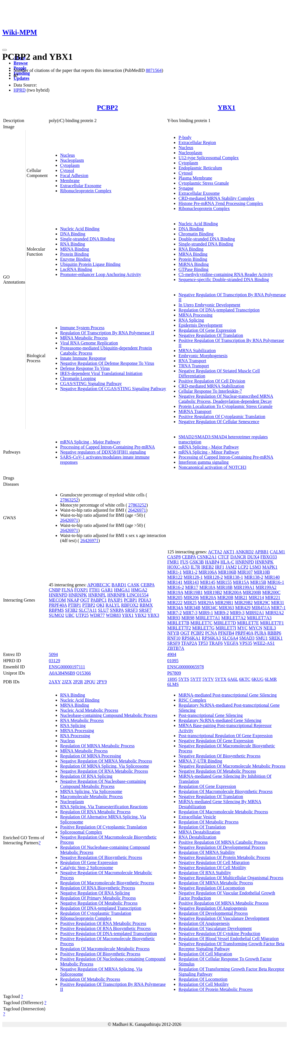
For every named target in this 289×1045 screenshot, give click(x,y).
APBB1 (262, 551)
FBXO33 (268, 556)
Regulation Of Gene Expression (207, 330)
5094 (53, 654)
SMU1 (262, 638)
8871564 (154, 70)
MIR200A (232, 592)
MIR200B (252, 592)
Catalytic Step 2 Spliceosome (86, 867)
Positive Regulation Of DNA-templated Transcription (108, 933)
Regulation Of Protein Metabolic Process (215, 989)
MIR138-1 (233, 577)
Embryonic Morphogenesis (202, 355)
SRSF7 (145, 610)
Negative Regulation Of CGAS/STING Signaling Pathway (113, 388)
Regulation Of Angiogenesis (203, 923)
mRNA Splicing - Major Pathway (90, 441)
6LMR (271, 679)
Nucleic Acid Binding (80, 228)
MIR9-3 (237, 612)
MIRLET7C (202, 622)
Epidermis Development (200, 325)
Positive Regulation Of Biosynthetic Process (100, 953)
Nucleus (67, 155)
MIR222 (174, 602)
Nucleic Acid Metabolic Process (89, 710)
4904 (171, 654)
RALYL (113, 605)
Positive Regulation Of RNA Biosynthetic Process (105, 928)
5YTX (221, 679)
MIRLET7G (203, 628)
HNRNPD (58, 595)
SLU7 (103, 610)
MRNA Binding (74, 249)
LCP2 (243, 567)
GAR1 (107, 589)
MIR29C (262, 602)
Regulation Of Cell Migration (205, 953)
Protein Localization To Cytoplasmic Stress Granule (225, 406)
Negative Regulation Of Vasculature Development (223, 918)
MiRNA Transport (194, 411)
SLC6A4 (230, 638)
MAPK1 (269, 567)
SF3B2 (71, 610)
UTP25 (82, 615)
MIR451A (261, 607)
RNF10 (173, 638)
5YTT (195, 679)
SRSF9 (173, 643)
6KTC (244, 679)
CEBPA (147, 584)
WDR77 (97, 615)
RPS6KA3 (211, 638)
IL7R (195, 567)
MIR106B (227, 572)
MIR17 (191, 587)
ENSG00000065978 (185, 666)
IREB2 (207, 567)
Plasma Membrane (195, 178)
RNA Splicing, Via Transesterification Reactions (104, 806)
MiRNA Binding (193, 264)
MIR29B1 (224, 602)
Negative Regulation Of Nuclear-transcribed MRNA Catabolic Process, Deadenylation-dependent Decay (225, 399)
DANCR (238, 556)
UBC (70, 615)
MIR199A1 (244, 587)
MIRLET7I (226, 628)
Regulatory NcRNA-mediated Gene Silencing (219, 720)
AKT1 (229, 551)
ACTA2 (215, 551)
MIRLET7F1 (272, 622)
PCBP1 (130, 600)
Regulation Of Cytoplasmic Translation (95, 913)
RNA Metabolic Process (82, 720)
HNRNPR (116, 595)
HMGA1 (122, 589)
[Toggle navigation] (4, 50)
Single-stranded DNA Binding (87, 239)
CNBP (54, 589)
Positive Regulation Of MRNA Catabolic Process (223, 842)
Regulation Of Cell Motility (203, 984)
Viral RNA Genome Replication (89, 343)
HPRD (20, 90)
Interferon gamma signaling (203, 462)
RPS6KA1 (191, 638)
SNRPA (117, 610)
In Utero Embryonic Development (209, 304)
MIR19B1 (193, 592)
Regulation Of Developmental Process (213, 913)
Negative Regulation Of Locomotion (211, 887)
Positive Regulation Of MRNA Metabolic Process (223, 903)
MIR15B (258, 582)
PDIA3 (144, 600)
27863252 (69, 500)
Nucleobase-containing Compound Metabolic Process (108, 715)
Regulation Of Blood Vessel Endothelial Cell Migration (228, 938)
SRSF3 (131, 610)
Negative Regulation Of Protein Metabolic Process (224, 857)
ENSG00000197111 (67, 666)
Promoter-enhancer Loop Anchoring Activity (100, 274)
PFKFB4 (226, 633)
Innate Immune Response (83, 358)
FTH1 (94, 589)
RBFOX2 (129, 605)
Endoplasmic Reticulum (200, 167)
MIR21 (241, 597)
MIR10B (262, 572)
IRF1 (219, 567)
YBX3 (153, 615)
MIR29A (206, 602)
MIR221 (272, 597)
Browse (21, 63)
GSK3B (197, 562)
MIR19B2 (213, 592)
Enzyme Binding (75, 259)
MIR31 (277, 602)
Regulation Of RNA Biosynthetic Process (97, 887)
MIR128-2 (213, 577)
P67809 (174, 673)
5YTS (183, 679)
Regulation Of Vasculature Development (215, 928)
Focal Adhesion (74, 175)
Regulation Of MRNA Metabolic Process (97, 745)
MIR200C (271, 592)
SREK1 (276, 638)
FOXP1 (81, 589)
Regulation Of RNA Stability (204, 872)
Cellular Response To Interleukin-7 (210, 391)
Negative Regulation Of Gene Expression (215, 740)
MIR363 (226, 607)
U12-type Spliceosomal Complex (208, 157)
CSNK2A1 (207, 556)
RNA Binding (72, 244)
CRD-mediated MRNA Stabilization (211, 386)
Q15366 (83, 673)
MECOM (57, 600)
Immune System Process (82, 327)
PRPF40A (58, 605)
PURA (260, 633)
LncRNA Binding (76, 269)
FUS (184, 562)
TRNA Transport (193, 365)
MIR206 (191, 597)
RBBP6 (274, 633)
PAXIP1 (115, 600)
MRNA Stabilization (197, 350)
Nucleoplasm (72, 160)
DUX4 (253, 556)
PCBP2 (107, 107)
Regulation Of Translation (201, 827)
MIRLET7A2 (233, 617)
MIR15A (241, 582)
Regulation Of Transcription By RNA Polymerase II (107, 332)
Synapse (185, 188)
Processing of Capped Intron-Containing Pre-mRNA (107, 447)
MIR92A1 (255, 612)
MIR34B (192, 607)
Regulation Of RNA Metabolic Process (95, 811)
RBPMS (56, 610)
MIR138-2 (253, 577)
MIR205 (174, 597)
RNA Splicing (191, 320)
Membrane (70, 180)
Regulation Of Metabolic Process (90, 979)
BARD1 (118, 584)
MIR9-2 (221, 612)
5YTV (208, 679)
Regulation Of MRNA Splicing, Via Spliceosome (104, 766)
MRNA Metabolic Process (84, 337)
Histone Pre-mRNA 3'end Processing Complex (220, 203)
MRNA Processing (195, 315)
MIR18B (224, 587)
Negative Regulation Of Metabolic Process (99, 903)
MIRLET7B (178, 622)
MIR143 (191, 582)
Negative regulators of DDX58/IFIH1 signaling (103, 452)
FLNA (67, 589)
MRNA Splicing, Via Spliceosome (91, 791)
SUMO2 (56, 615)
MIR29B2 (244, 602)
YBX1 (226, 107)
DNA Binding (72, 233)
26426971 (137, 510)
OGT (84, 600)
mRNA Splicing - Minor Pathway (208, 452)
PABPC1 (99, 600)
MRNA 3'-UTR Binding (200, 761)
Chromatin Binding (195, 233)
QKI (100, 605)
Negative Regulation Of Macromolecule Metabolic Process (231, 766)
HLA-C (227, 562)
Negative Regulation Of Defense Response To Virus (107, 363)
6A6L (232, 679)
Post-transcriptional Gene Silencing (210, 715)
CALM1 (277, 551)
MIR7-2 (174, 612)
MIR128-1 (193, 577)
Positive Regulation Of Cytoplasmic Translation (221, 416)
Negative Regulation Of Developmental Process (221, 847)
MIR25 (190, 602)
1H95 (172, 679)
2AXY (55, 681)
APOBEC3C (98, 584)
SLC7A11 (88, 610)
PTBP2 (88, 605)
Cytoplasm (70, 165)
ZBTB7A (175, 648)
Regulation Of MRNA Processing (90, 756)
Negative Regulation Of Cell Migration (213, 862)
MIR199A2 (266, 587)
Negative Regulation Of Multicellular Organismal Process (230, 877)
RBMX (146, 605)
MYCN (255, 628)
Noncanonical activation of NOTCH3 (212, 467)
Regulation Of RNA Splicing (86, 776)
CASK (134, 584)
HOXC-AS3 (178, 567)
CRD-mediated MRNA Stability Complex (216, 198)
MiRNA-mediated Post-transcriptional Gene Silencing (227, 695)
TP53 (203, 643)
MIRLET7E (248, 622)
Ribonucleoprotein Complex (85, 190)
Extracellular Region (197, 142)
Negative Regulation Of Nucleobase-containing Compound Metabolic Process (103, 784)
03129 (54, 660)
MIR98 (187, 617)
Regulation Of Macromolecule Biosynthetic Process (107, 882)
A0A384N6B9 (62, 673)
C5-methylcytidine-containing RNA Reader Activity (225, 274)
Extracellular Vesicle (197, 816)
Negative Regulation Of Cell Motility (212, 867)
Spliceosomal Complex (81, 832)
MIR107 (245, 572)
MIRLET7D (225, 622)
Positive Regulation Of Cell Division (211, 381)
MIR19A (175, 592)
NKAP (73, 600)
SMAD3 (247, 638)
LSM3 (255, 567)
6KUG (257, 679)
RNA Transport (192, 360)
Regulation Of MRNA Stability (206, 852)
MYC (242, 628)
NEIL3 (269, 628)
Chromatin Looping (78, 378)
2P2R (78, 681)
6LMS (173, 684)
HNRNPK (78, 595)
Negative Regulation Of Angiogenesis (212, 908)
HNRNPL (97, 595)
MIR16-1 (275, 582)
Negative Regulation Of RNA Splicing (95, 893)
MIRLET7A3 (259, 617)
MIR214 (256, 597)
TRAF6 (216, 643)
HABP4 (212, 562)
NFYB (173, 633)
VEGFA (231, 643)
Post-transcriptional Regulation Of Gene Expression (225, 735)
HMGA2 (139, 589)
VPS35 (245, 643)
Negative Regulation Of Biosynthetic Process (101, 857)
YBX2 (140, 615)
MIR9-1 (206, 612)
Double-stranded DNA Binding (206, 239)
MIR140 (272, 577)
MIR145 (207, 582)
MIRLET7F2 (179, 628)
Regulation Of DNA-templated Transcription (219, 310)
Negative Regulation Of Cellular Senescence (218, 421)
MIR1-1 (174, 572)
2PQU (89, 681)
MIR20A (208, 597)
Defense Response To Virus (85, 368)
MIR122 (174, 577)
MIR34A (175, 607)
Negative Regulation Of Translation (210, 335)
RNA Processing (75, 735)
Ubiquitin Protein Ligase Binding (90, 264)
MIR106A (208, 572)
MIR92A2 (274, 612)
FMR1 (173, 562)
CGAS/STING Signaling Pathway (91, 383)
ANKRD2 (244, 551)
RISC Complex (192, 700)
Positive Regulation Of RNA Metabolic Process (103, 923)
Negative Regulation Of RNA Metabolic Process (104, 771)
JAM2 (231, 567)
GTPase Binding (193, 269)
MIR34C (210, 607)
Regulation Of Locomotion (202, 979)
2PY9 (102, 681)
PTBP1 (74, 605)
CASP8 (174, 556)
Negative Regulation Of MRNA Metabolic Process (106, 761)
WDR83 (113, 615)
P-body (184, 137)
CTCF (223, 556)
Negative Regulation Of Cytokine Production (219, 933)
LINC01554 (137, 595)
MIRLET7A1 (208, 617)
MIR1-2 (190, 572)
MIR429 (242, 607)
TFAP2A (189, 643)
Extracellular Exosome (80, 185)
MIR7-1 (278, 607)
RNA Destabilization (197, 837)
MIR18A (207, 587)
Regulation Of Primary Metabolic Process (98, 898)
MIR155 (224, 582)
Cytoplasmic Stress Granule (203, 183)
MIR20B (225, 597)
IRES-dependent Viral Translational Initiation (101, 373)
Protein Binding (74, 254)
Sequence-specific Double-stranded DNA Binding (223, 279)
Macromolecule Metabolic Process (91, 796)
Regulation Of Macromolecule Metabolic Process (105, 948)
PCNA (211, 633)
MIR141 (174, 582)
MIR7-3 (190, 612)
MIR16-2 (175, 587)
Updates (21, 78)
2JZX (67, 681)
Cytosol (67, 170)
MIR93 (173, 617)
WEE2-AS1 (264, 643)
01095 (172, 660)
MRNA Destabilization (199, 832)
